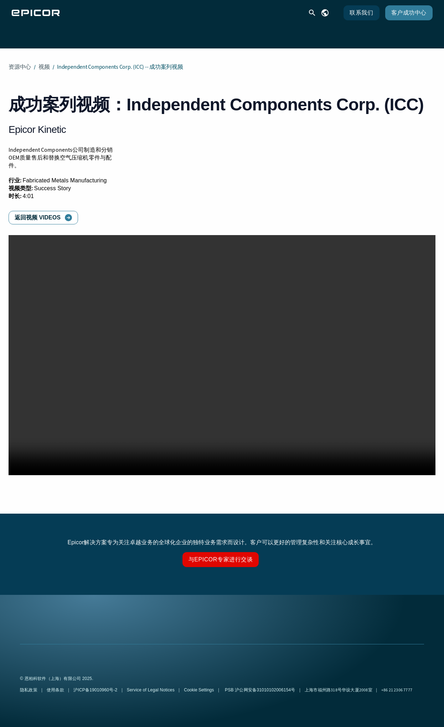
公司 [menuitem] (302, 34)
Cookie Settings (199, 684)
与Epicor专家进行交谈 (221, 554)
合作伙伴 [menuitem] (264, 34)
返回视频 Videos (38, 212)
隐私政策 (29, 684)
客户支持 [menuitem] (190, 34)
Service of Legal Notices (151, 684)
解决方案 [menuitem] (147, 34)
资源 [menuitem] (227, 34)
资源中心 (20, 61)
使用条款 (56, 684)
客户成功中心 (409, 13)
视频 (44, 61)
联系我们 (361, 13)
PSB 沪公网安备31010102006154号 (260, 684)
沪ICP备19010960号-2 (96, 684)
